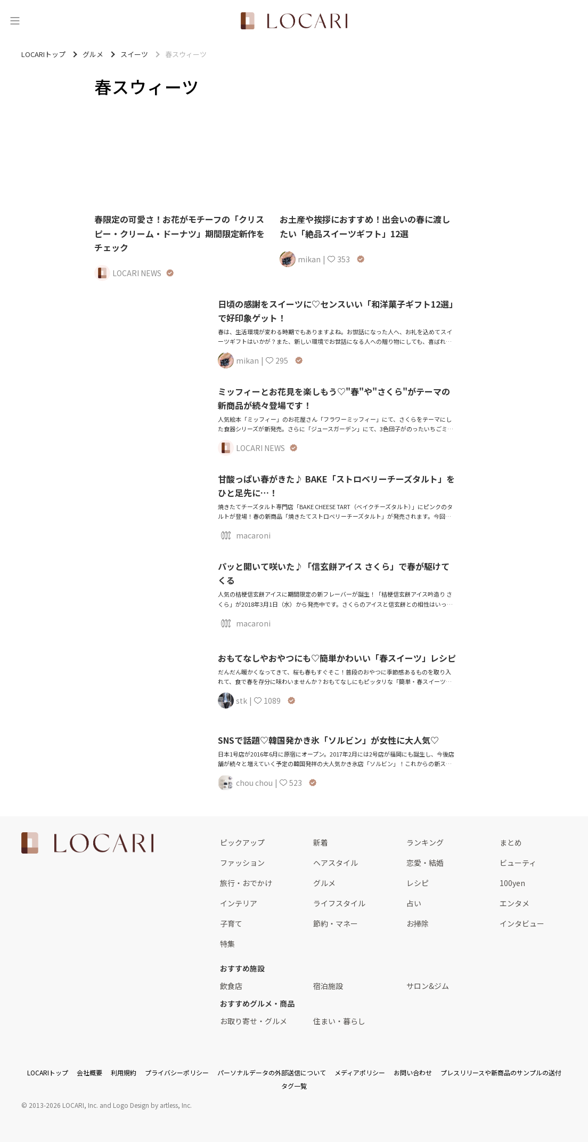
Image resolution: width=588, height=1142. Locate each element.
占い (413, 903)
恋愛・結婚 (425, 862)
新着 (320, 842)
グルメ (324, 883)
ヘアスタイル (335, 862)
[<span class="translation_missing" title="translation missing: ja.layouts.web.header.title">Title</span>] (294, 20)
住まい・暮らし (339, 1021)
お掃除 (417, 923)
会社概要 (89, 1072)
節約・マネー (335, 923)
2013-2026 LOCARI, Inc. (63, 1104)
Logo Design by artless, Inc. (152, 1104)
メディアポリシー (359, 1072)
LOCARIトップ (47, 1072)
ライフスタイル (339, 903)
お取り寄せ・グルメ (253, 1021)
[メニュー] (15, 21)
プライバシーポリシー (177, 1072)
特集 (227, 943)
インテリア (238, 903)
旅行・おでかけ (246, 883)
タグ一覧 (294, 1085)
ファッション (242, 862)
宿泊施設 (328, 986)
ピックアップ (242, 842)
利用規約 (123, 1072)
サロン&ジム (427, 986)
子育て (231, 923)
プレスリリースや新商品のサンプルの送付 (500, 1072)
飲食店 (231, 986)
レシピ (417, 883)
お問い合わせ (413, 1072)
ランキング (425, 842)
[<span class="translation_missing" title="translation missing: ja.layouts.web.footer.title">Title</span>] (87, 843)
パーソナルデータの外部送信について (271, 1072)
